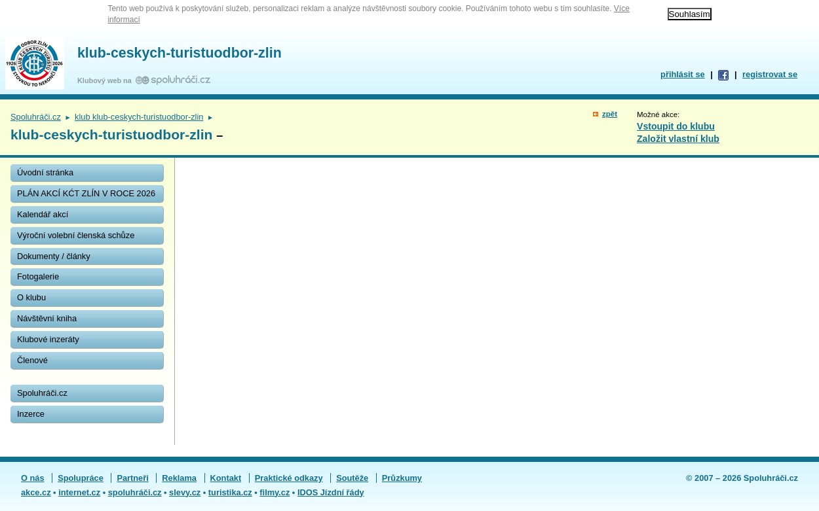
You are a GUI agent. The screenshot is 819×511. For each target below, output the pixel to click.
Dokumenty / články (53, 256)
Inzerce (31, 414)
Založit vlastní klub (678, 138)
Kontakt (226, 478)
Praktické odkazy (289, 478)
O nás (33, 478)
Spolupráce (81, 478)
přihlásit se (682, 74)
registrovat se (769, 74)
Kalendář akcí (42, 214)
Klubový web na (106, 80)
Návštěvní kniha (47, 318)
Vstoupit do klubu (676, 126)
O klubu (31, 297)
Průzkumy (402, 478)
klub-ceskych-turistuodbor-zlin (179, 53)
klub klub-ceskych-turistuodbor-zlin (139, 117)
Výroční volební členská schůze (75, 235)
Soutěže (352, 478)
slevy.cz (184, 492)
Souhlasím (689, 14)
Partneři (132, 478)
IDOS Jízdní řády (330, 492)
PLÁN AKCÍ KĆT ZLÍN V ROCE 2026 (86, 193)
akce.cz (36, 492)
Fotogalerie (38, 276)
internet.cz (79, 492)
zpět (609, 114)
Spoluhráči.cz (35, 117)
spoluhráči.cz (135, 492)
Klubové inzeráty (48, 339)
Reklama (179, 478)
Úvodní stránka (45, 172)
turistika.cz (230, 492)
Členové (32, 360)
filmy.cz (274, 492)
